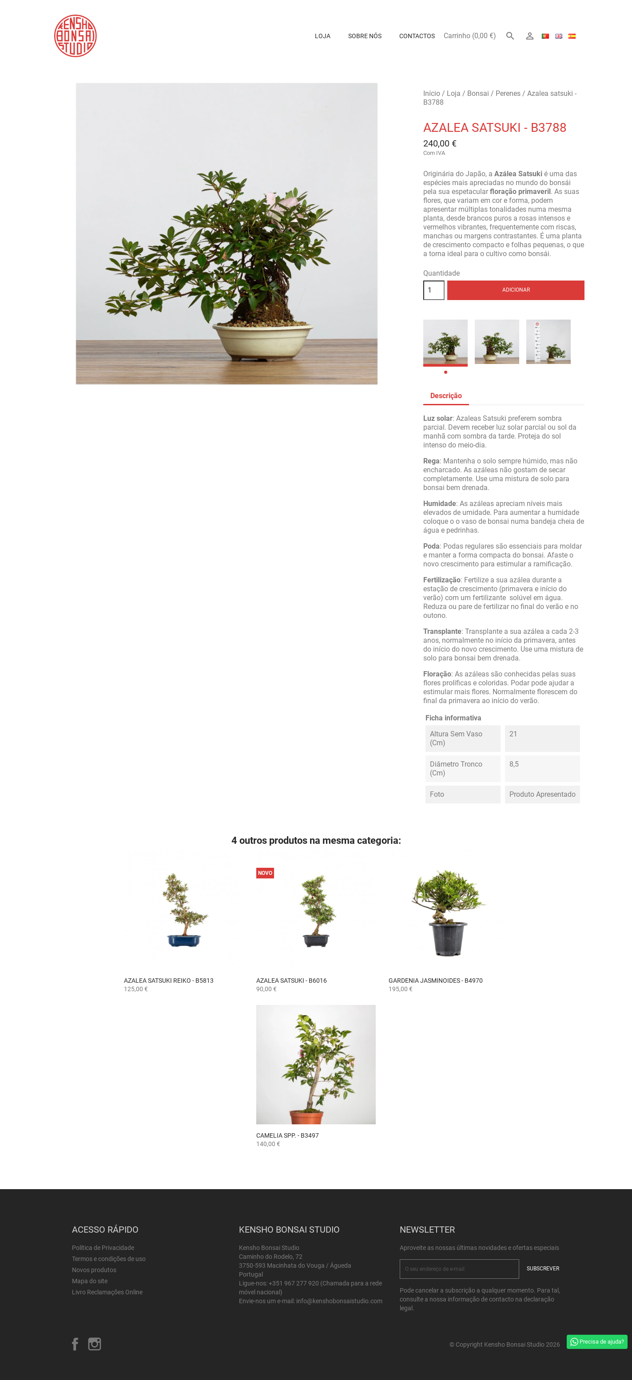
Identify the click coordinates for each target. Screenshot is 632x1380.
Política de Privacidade (103, 1247)
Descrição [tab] (446, 395)
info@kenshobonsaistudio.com (339, 1301)
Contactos (417, 36)
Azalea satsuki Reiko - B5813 (169, 980)
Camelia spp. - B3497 (287, 1135)
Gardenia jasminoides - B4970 (436, 980)
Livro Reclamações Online (107, 1292)
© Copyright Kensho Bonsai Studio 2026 (504, 1344)
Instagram (94, 1344)
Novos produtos (94, 1269)
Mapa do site (89, 1281)
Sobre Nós (365, 36)
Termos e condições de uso (109, 1258)
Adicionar (516, 290)
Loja (322, 36)
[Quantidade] (434, 290)
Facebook (75, 1344)
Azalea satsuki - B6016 (291, 980)
